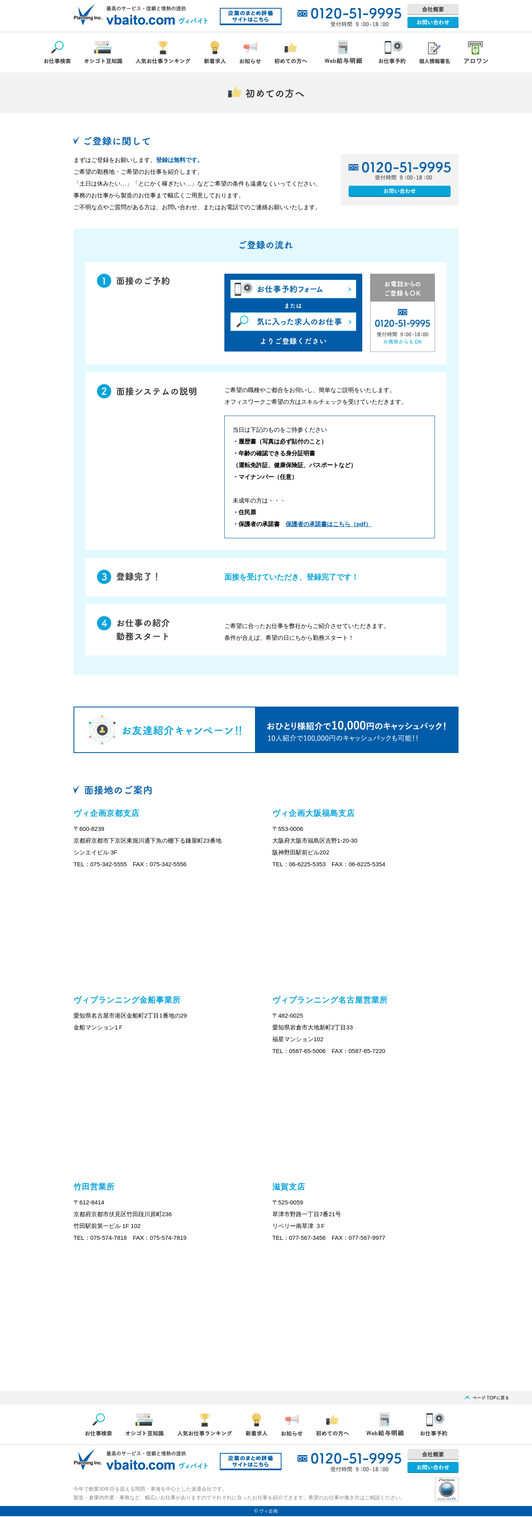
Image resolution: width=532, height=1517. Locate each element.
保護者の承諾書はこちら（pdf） (328, 524)
